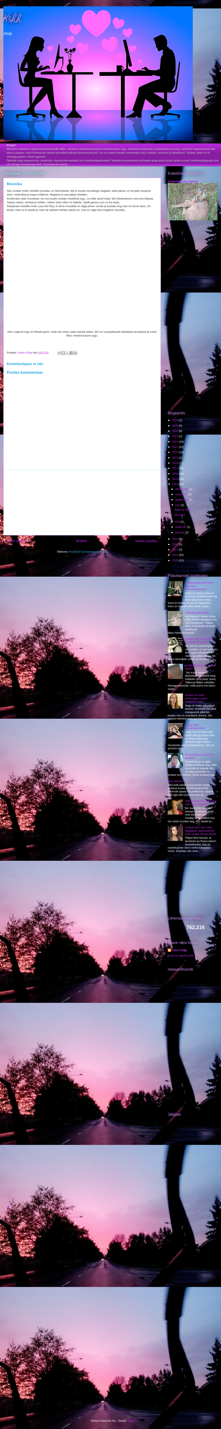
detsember (182, 489)
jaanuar (180, 532)
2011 (175, 549)
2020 (175, 452)
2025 (175, 425)
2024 (175, 430)
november (181, 494)
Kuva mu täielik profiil (181, 955)
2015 (175, 478)
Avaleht (81, 541)
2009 (175, 560)
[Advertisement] (82, 502)
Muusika (179, 514)
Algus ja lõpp (182, 509)
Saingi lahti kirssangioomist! (195, 726)
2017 (175, 468)
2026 (175, 420)
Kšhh (12, 20)
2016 (175, 473)
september (182, 499)
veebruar (181, 526)
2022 (175, 441)
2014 (175, 484)
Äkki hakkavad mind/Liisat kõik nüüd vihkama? (201, 802)
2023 (175, 436)
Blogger (131, 1420)
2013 (175, 538)
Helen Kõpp (179, 950)
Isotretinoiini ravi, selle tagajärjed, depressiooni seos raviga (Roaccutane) (200, 831)
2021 (175, 446)
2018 (175, 462)
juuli (178, 505)
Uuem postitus (17, 541)
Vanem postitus (146, 541)
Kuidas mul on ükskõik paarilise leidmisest (198, 640)
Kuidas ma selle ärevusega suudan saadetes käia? (196, 698)
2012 (175, 544)
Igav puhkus (175, 781)
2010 (175, 554)
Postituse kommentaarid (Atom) (88, 551)
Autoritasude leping (183, 181)
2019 (175, 457)
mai (178, 521)
